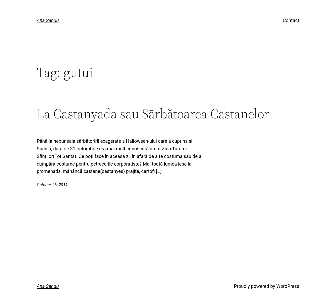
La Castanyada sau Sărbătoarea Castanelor (153, 113)
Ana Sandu (48, 20)
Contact (291, 20)
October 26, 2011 (52, 184)
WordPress (287, 286)
